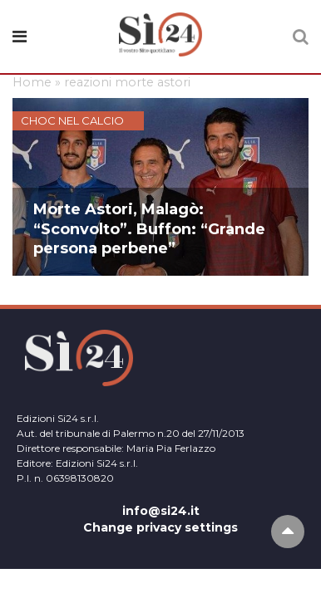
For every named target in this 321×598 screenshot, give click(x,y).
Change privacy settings (160, 527)
